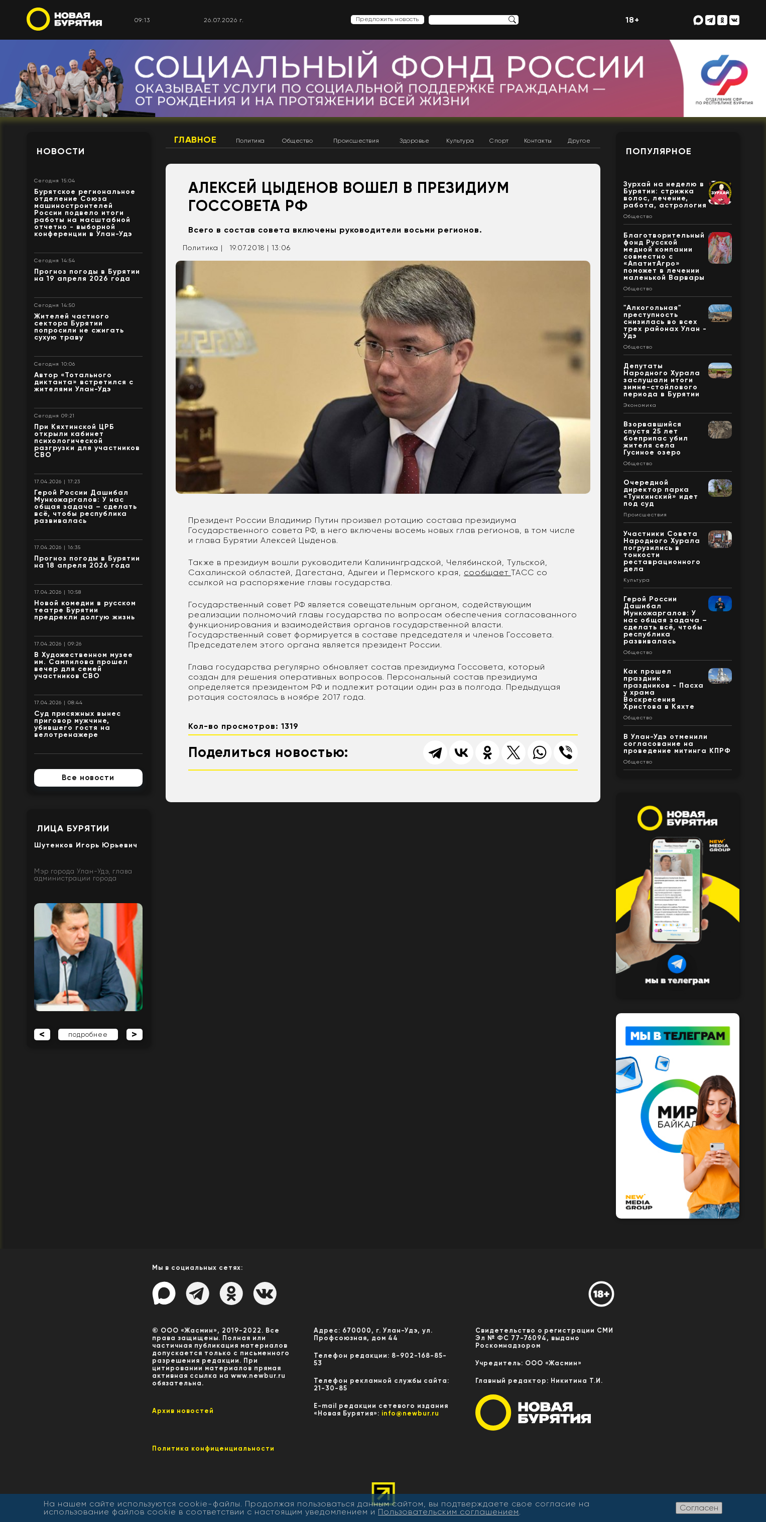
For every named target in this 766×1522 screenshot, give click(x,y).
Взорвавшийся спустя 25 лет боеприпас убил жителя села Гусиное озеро (655, 438)
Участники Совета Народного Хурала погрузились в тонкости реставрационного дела (662, 551)
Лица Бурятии (73, 828)
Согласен (699, 1507)
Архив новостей (183, 1411)
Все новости (88, 777)
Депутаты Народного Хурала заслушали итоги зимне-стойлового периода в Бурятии (661, 380)
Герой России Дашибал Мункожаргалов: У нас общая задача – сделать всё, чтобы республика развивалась (85, 506)
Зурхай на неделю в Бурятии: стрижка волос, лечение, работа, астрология (665, 194)
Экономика (640, 405)
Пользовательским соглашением (448, 1511)
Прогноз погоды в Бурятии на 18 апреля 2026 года (87, 562)
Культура (460, 140)
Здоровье (414, 140)
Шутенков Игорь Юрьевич (86, 845)
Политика (250, 140)
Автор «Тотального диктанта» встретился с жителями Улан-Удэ (84, 382)
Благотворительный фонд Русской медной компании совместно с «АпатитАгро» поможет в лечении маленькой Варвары (664, 256)
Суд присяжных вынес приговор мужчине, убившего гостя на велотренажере (77, 724)
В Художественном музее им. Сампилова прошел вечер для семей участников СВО (83, 665)
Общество (297, 140)
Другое (579, 140)
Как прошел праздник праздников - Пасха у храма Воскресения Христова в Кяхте (663, 689)
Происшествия (356, 140)
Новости (61, 151)
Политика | (203, 248)
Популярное (659, 151)
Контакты (538, 140)
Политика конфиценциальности (213, 1448)
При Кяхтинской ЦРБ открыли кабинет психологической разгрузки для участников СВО (87, 440)
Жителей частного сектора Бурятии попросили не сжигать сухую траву (79, 327)
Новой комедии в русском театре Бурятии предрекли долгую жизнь (85, 610)
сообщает (487, 572)
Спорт (499, 140)
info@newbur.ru (410, 1413)
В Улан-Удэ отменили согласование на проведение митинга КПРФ (677, 743)
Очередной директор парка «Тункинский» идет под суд (660, 493)
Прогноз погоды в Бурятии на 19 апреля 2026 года (87, 275)
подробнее (88, 1034)
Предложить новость (387, 19)
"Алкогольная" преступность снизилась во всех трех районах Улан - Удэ (665, 321)
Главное (195, 139)
